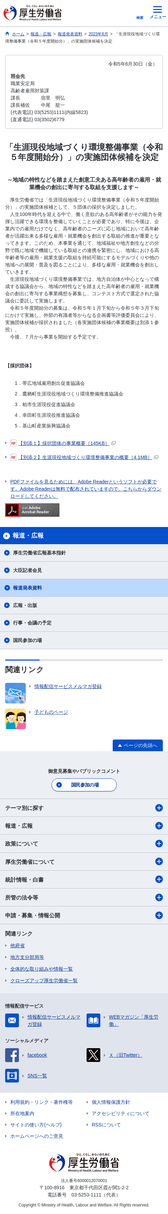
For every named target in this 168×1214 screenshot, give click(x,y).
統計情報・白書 (84, 879)
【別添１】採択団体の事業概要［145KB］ (63, 443)
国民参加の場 (27, 640)
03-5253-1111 (86, 1195)
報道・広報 (84, 825)
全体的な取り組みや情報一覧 (41, 969)
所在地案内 (22, 1113)
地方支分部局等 (27, 957)
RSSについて (106, 1124)
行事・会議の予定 (32, 623)
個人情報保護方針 (111, 1102)
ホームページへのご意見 (36, 1136)
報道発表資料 (27, 588)
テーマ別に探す (84, 808)
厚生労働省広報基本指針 (39, 553)
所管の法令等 (84, 897)
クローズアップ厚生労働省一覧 (44, 980)
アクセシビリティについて (120, 1113)
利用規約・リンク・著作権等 (41, 1102)
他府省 (17, 945)
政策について (84, 843)
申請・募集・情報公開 (84, 915)
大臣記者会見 (27, 570)
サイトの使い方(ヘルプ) (35, 1124)
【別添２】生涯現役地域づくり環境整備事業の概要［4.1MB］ (84, 457)
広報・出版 (25, 605)
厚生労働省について (84, 861)
